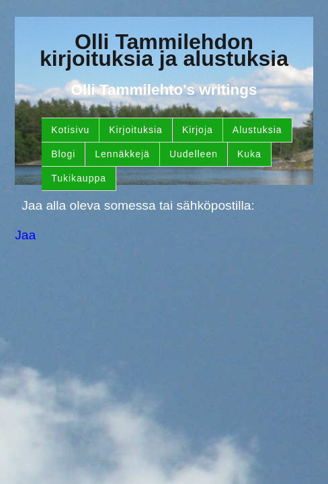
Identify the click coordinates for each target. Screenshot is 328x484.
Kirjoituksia (136, 129)
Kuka (249, 154)
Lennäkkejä (122, 154)
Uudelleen (193, 154)
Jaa (25, 235)
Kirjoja (197, 129)
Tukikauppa (78, 178)
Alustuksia (257, 129)
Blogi (63, 154)
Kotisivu (70, 129)
